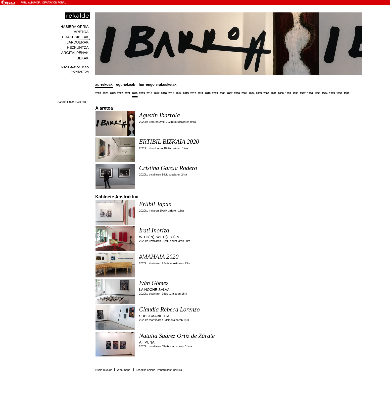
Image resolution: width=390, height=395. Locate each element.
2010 (208, 93)
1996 (310, 93)
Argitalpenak (75, 53)
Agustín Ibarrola (159, 115)
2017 (156, 93)
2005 (244, 93)
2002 (266, 93)
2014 (178, 93)
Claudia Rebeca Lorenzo (169, 309)
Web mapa (123, 369)
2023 (113, 93)
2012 (193, 93)
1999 (288, 93)
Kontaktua (80, 71)
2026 (98, 93)
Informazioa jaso (74, 67)
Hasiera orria (74, 27)
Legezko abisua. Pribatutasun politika (159, 369)
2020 (135, 93)
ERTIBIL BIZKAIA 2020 (169, 141)
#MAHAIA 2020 (159, 256)
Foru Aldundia (30, 2)
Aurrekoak (104, 85)
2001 (273, 93)
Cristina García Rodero (168, 168)
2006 (237, 93)
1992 (339, 93)
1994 (325, 93)
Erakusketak (75, 37)
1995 (317, 93)
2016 (164, 93)
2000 (281, 93)
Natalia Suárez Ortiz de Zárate (177, 335)
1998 (295, 93)
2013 (186, 93)
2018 (149, 93)
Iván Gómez (153, 283)
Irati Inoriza (154, 230)
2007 (230, 93)
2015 (171, 93)
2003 (259, 93)
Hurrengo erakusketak (158, 85)
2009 (215, 93)
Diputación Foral (54, 2)
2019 (142, 93)
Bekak (83, 58)
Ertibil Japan (155, 204)
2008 (222, 93)
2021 (127, 93)
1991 (346, 93)
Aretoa (81, 32)
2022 (120, 93)
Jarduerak (78, 42)
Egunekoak (125, 85)
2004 (251, 93)
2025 (105, 93)
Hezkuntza (78, 47)
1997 (303, 93)
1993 (332, 93)
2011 (200, 93)
